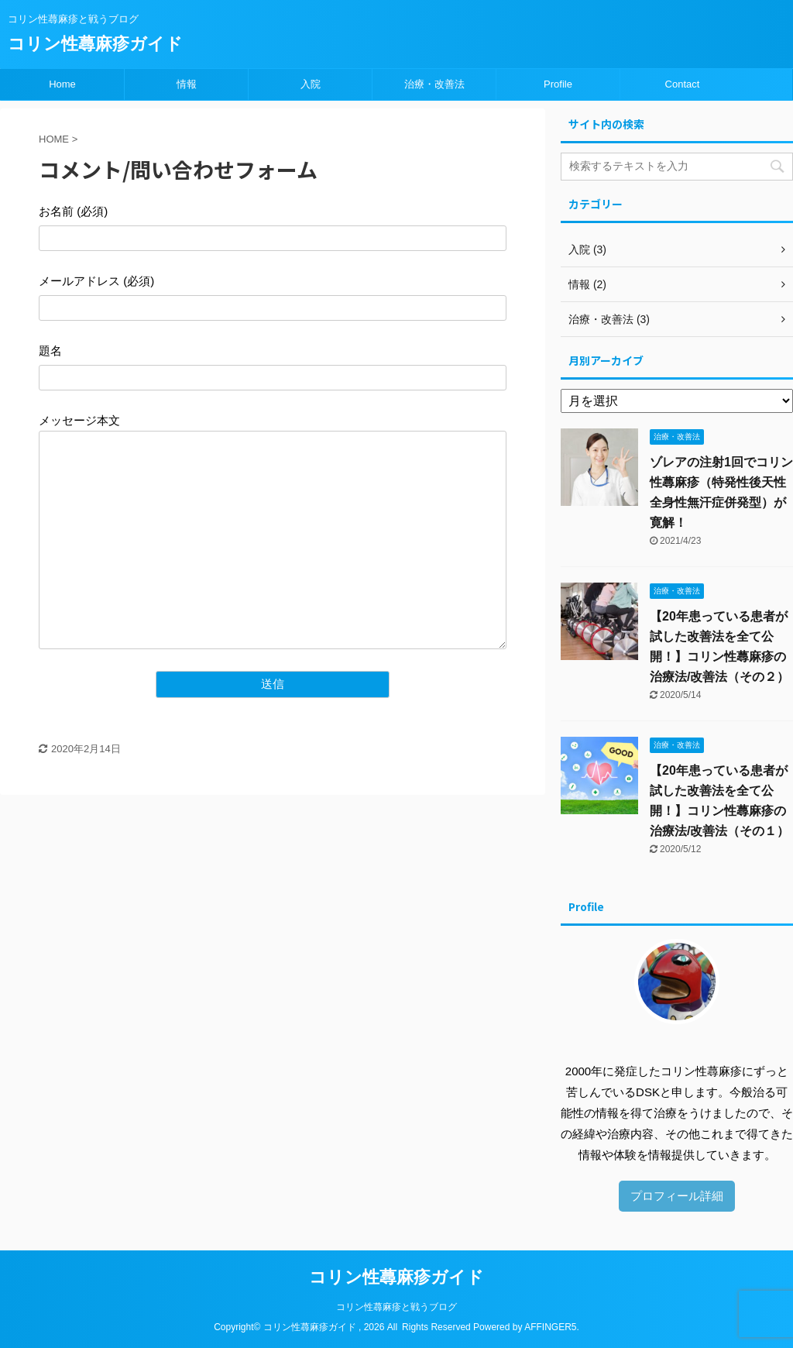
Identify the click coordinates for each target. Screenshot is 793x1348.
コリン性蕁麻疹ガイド (95, 43)
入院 (310, 84)
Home (62, 84)
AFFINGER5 (550, 1327)
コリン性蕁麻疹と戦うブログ (396, 1307)
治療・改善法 (434, 84)
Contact (682, 84)
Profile (558, 84)
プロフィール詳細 (676, 1195)
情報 (187, 84)
